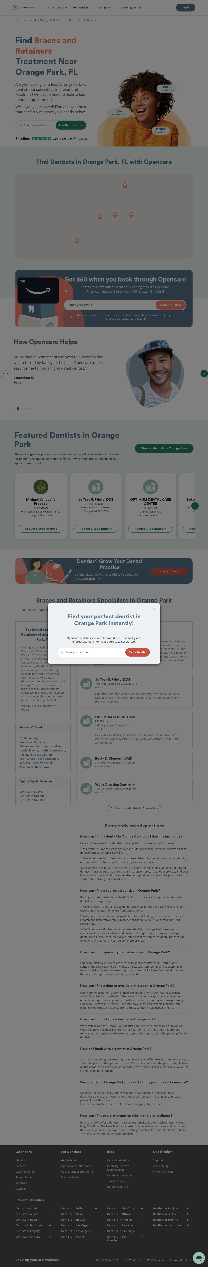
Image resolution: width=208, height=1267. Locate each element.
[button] (137, 652)
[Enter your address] (94, 652)
